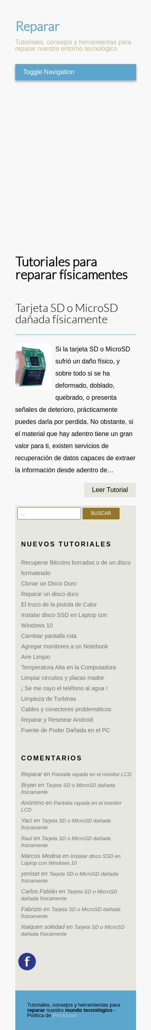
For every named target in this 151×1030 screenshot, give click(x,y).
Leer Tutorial (110, 489)
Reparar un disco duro (50, 594)
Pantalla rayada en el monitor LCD (92, 774)
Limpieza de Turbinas (49, 699)
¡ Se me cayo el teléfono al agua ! (64, 688)
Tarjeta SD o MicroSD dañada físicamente (66, 314)
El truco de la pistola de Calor (59, 604)
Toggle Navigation (48, 72)
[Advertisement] (75, 167)
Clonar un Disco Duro (49, 583)
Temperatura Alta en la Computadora (68, 667)
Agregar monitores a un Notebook (64, 646)
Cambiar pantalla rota (49, 636)
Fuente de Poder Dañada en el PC (65, 730)
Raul (26, 838)
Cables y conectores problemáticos (66, 709)
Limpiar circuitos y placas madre (62, 678)
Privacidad (65, 1015)
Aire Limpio (35, 657)
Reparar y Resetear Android (57, 719)
